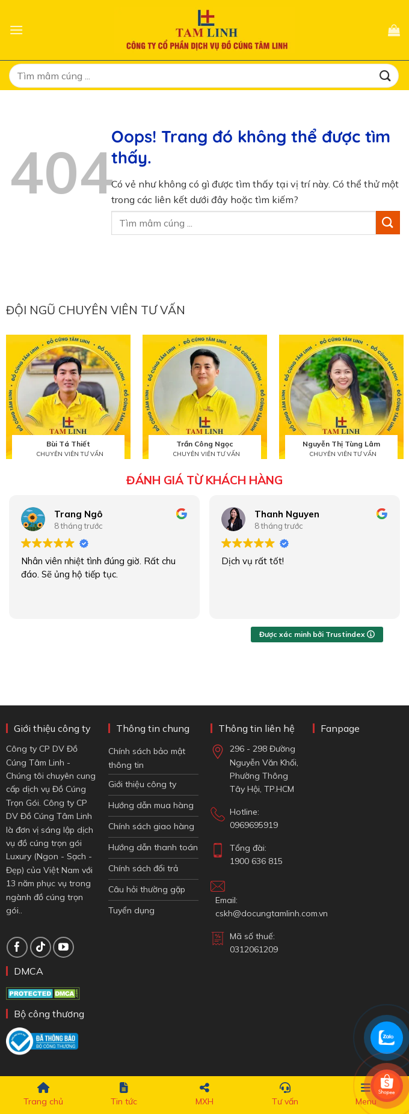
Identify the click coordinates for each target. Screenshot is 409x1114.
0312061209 (254, 949)
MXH (204, 1094)
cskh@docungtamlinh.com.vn (271, 913)
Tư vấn (285, 1094)
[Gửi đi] (386, 75)
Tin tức (124, 1094)
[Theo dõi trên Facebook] (17, 947)
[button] (16, 29)
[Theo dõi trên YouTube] (63, 947)
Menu (366, 1094)
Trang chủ (43, 1094)
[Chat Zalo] (387, 1037)
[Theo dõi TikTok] (40, 947)
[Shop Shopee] (387, 1086)
